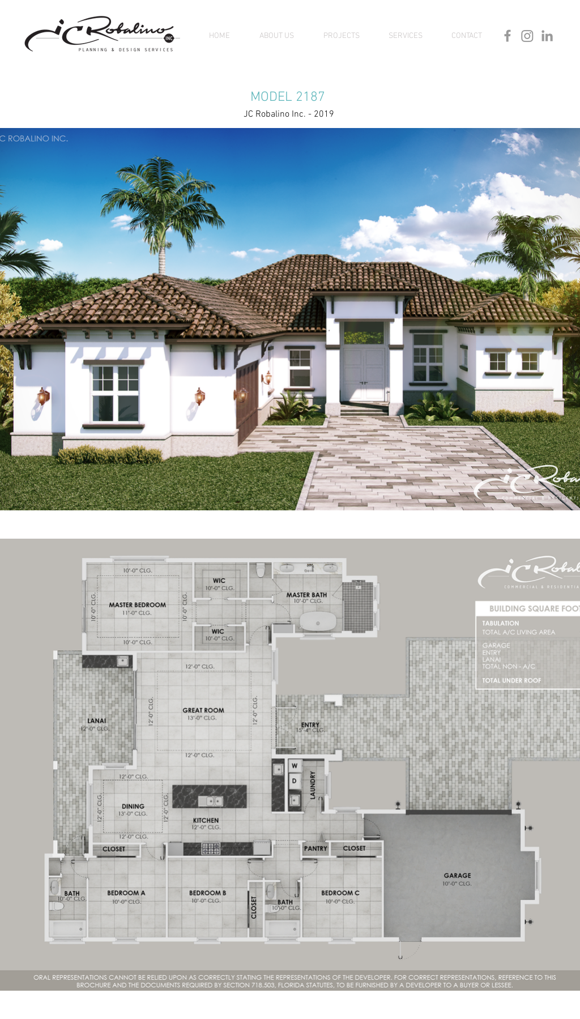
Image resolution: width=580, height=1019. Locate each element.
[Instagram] (527, 36)
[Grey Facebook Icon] (507, 36)
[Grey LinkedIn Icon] (547, 36)
